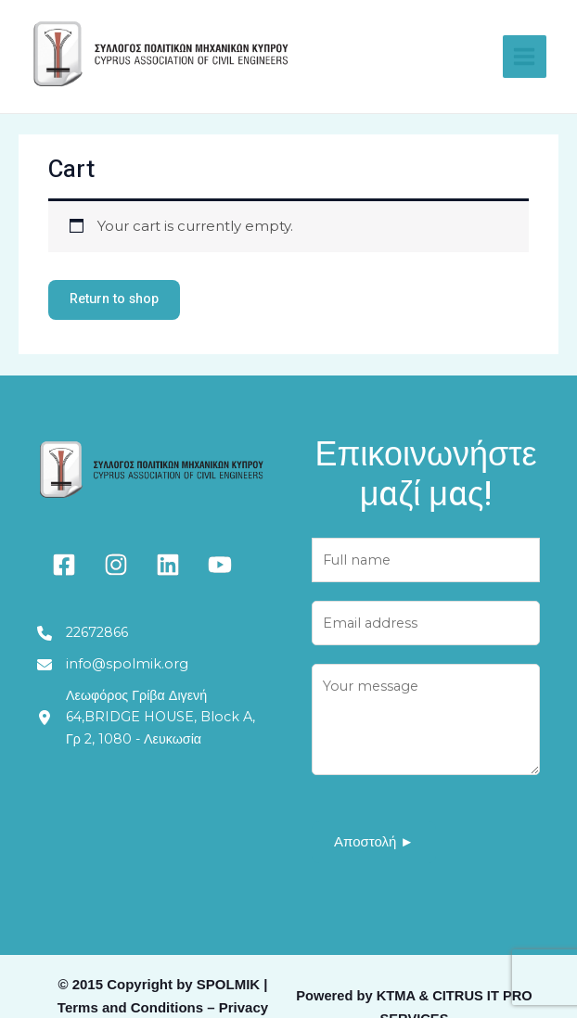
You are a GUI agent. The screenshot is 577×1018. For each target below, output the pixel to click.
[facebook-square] (64, 566)
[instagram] (116, 566)
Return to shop (119, 300)
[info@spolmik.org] (113, 668)
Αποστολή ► (374, 846)
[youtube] (220, 566)
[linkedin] (168, 566)
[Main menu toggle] (518, 56)
